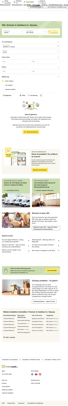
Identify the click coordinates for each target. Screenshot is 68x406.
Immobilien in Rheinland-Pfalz (29, 360)
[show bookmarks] (57, 95)
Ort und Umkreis (31, 41)
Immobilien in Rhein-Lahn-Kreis (52, 360)
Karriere (4, 384)
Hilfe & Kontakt (35, 384)
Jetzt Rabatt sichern (11, 191)
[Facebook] (32, 375)
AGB (3, 404)
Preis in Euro (31, 57)
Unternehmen (6, 387)
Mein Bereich (28, 2)
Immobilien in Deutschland (10, 360)
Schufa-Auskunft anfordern (44, 191)
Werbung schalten (7, 390)
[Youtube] (36, 375)
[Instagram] (40, 375)
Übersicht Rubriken (7, 393)
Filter (38, 95)
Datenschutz (11, 404)
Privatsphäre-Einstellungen (35, 404)
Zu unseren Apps (7, 374)
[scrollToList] (53, 32)
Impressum (21, 404)
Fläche (31, 67)
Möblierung (31, 76)
